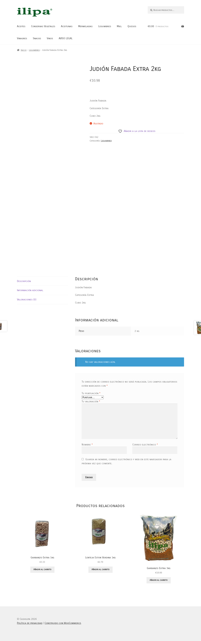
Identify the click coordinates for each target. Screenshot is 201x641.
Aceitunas (66, 26)
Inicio (24, 50)
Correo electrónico (145, 444)
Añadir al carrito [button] (42, 569)
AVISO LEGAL (66, 38)
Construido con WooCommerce (63, 623)
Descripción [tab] (24, 281)
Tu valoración (91, 401)
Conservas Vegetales (43, 26)
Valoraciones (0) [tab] (26, 299)
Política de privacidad (29, 623)
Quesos (132, 26)
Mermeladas (85, 26)
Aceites (21, 26)
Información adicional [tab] (30, 290)
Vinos (50, 38)
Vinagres (22, 38)
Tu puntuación (91, 393)
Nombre (87, 444)
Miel (119, 26)
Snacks (37, 38)
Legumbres (104, 26)
